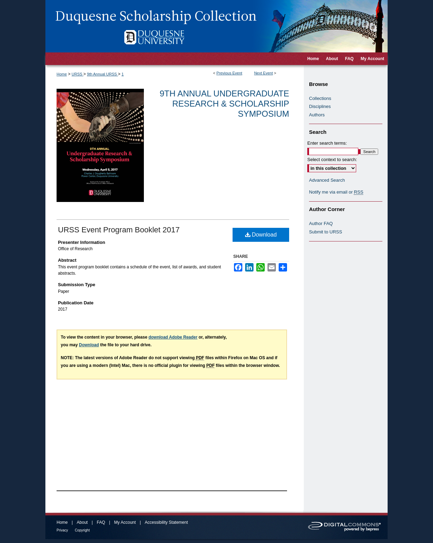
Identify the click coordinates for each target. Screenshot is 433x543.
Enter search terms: (327, 143)
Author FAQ (321, 223)
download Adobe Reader (172, 337)
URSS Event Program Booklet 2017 (119, 229)
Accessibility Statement (166, 522)
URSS (77, 74)
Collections (320, 98)
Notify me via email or (336, 192)
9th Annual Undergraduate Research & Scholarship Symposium (224, 103)
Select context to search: (332, 159)
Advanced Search (327, 180)
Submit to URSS (325, 231)
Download (261, 235)
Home (62, 74)
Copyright (82, 530)
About (82, 522)
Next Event (263, 73)
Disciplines (320, 106)
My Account (125, 522)
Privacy (62, 530)
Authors (317, 114)
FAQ (101, 522)
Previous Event (229, 73)
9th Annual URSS (102, 74)
